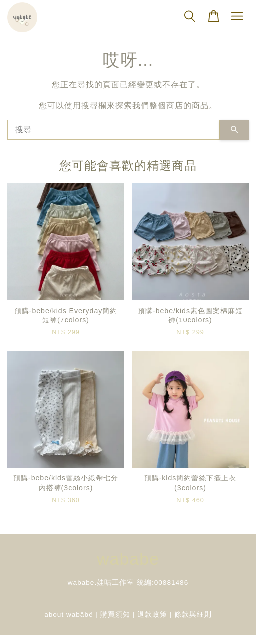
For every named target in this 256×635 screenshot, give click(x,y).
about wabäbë (68, 614)
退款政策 (152, 614)
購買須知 (115, 614)
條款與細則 (193, 614)
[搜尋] (113, 130)
